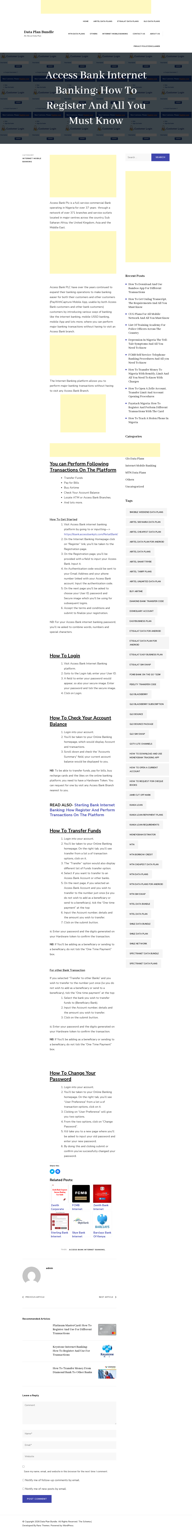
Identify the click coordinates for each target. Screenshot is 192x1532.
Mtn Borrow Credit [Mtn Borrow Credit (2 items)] (141, 854)
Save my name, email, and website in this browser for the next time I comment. (66, 1471)
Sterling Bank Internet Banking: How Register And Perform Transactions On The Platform (82, 810)
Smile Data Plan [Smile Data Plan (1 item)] (139, 933)
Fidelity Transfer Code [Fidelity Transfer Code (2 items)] (143, 684)
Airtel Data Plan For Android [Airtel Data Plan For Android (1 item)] (147, 541)
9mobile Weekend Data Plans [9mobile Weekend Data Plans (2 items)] (146, 512)
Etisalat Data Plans (128, 21)
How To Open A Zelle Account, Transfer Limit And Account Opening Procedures (147, 392)
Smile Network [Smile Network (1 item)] (138, 943)
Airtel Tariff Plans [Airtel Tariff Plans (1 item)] (141, 571)
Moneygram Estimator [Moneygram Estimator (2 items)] (143, 834)
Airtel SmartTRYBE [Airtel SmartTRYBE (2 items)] (141, 561)
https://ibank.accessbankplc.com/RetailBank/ (91, 534)
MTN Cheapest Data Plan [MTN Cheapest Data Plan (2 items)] (144, 864)
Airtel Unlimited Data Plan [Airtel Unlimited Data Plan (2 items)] (145, 581)
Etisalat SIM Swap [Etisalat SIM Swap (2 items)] (140, 664)
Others (93, 34)
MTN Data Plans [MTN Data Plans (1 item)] (139, 874)
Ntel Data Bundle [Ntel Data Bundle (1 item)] (140, 904)
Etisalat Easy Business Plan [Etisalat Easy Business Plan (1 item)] (146, 654)
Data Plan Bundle (39, 32)
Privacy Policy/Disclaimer (147, 46)
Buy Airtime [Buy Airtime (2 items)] (136, 591)
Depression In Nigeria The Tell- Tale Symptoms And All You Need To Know (148, 344)
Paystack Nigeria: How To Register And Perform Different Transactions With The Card (148, 407)
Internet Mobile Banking (115, 34)
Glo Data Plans (152, 21)
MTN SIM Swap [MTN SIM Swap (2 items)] (138, 894)
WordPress (68, 1525)
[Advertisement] (96, 7)
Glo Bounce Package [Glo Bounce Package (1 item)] (141, 724)
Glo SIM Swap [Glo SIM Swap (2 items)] (137, 734)
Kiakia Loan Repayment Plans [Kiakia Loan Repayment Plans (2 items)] (146, 814)
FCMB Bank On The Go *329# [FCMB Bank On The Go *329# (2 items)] (145, 674)
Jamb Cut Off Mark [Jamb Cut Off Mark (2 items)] (140, 795)
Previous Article (33, 1297)
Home (85, 21)
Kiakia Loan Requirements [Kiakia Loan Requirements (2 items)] (144, 824)
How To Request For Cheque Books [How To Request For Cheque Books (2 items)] (146, 783)
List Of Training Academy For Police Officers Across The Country (146, 329)
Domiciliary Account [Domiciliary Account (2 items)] (142, 611)
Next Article (107, 1297)
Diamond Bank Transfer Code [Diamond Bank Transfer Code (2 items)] (147, 601)
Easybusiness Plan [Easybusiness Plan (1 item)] (140, 621)
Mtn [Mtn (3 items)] (132, 844)
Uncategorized (134, 487)
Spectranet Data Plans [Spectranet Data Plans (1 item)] (143, 963)
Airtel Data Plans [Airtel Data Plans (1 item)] (140, 551)
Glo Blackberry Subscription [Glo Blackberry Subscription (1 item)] (147, 704)
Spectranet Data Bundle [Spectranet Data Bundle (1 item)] (144, 953)
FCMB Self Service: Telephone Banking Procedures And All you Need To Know (148, 359)
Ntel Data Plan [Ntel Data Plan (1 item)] (138, 914)
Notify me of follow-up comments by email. (52, 1480)
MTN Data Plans (76, 34)
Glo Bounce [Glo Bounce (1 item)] (136, 714)
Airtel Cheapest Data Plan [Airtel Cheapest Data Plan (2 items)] (145, 531)
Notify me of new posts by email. (45, 1489)
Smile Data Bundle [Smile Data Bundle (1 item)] (140, 923)
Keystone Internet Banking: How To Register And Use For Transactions (71, 1351)
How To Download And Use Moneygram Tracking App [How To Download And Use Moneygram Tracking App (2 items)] (146, 755)
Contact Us (139, 34)
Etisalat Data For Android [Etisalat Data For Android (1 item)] (145, 631)
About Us (155, 34)
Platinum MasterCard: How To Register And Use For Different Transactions (72, 1329)
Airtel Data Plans (102, 21)
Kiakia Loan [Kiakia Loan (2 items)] (136, 805)
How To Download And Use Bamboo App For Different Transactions (145, 288)
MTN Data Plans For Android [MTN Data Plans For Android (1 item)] (146, 884)
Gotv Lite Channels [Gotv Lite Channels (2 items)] (141, 743)
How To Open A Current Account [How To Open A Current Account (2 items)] (144, 769)
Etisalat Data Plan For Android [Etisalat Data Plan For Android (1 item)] (143, 642)
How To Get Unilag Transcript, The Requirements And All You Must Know (147, 303)
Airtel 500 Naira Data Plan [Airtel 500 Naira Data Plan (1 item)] (145, 522)
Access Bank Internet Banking (87, 1249)
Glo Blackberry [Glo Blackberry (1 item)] (139, 694)
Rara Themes (43, 1525)
